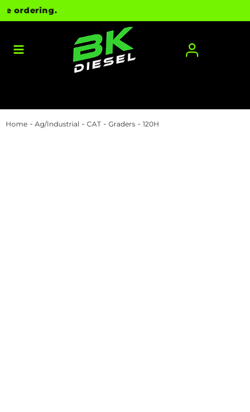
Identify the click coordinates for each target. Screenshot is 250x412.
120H (151, 124)
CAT (94, 124)
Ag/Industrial (57, 124)
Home (16, 124)
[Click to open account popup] (192, 50)
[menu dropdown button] (18, 50)
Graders (121, 124)
